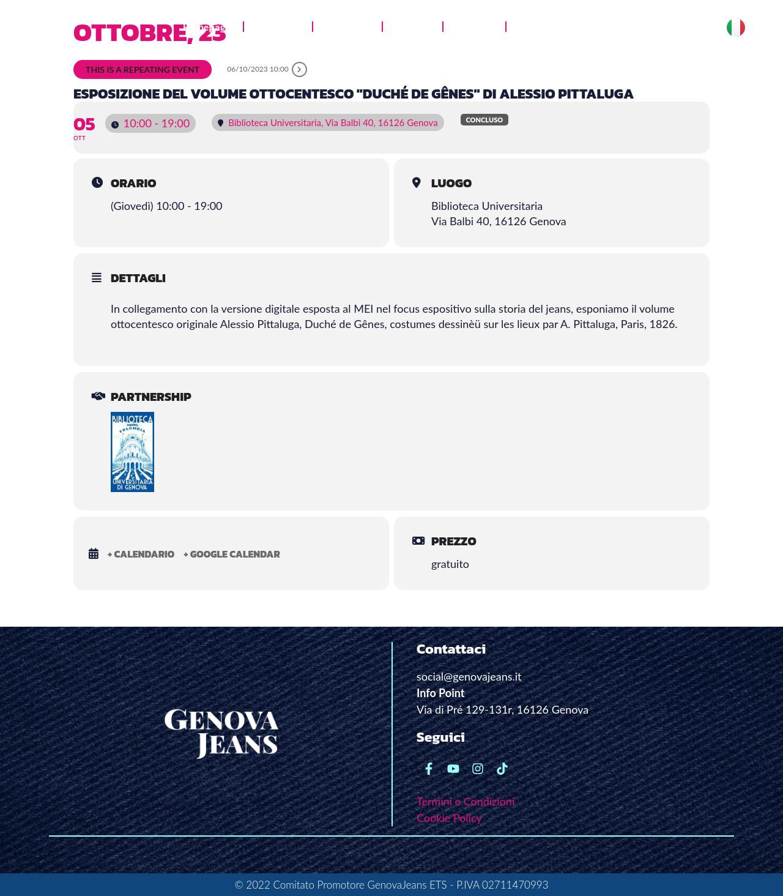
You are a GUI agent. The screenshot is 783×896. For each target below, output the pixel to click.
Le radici (474, 27)
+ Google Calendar (232, 554)
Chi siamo (278, 27)
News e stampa (551, 27)
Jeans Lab (347, 27)
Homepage (207, 27)
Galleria (412, 27)
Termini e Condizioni (465, 801)
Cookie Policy (449, 817)
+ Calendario (141, 554)
